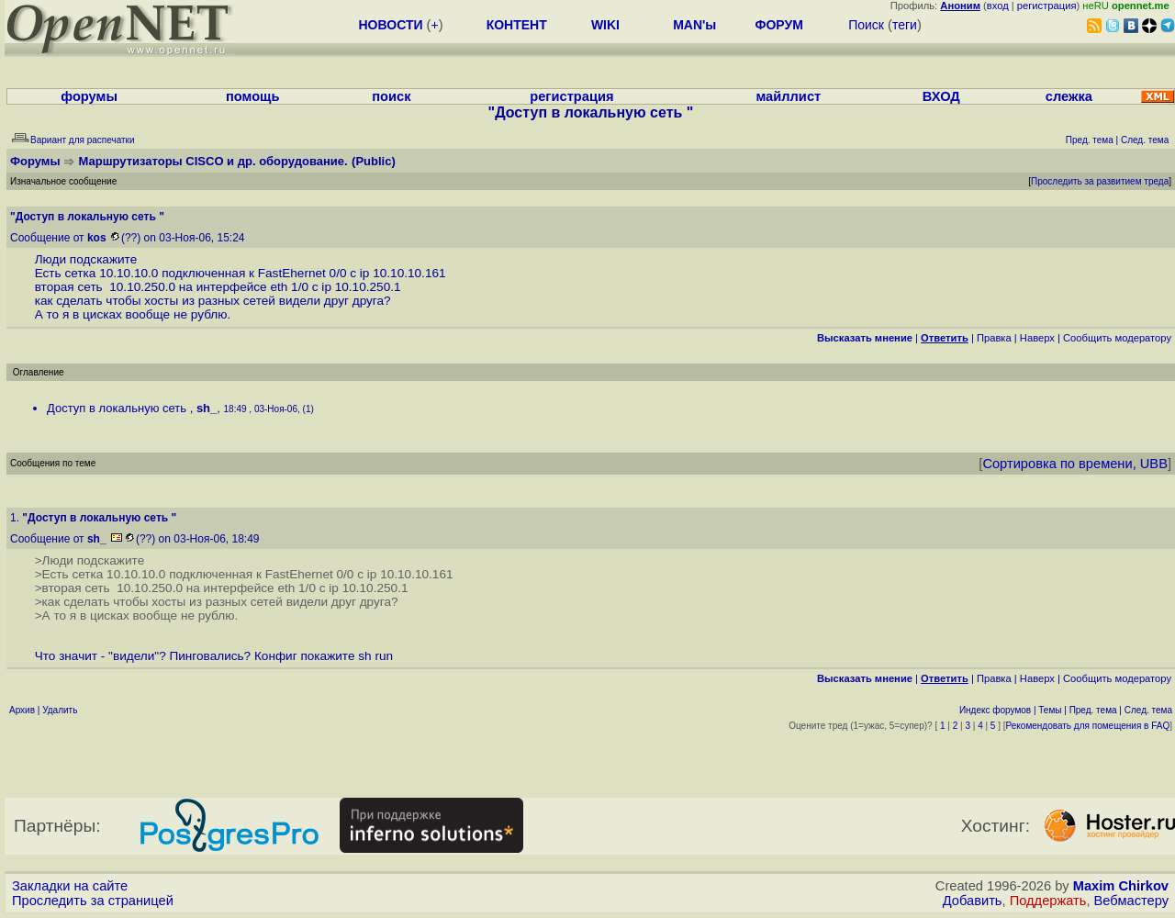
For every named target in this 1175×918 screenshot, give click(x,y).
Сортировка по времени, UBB (1075, 463)
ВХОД (941, 96)
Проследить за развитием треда (1100, 181)
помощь (253, 96)
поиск (391, 96)
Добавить (972, 900)
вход (998, 5)
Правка (994, 337)
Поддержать (1048, 900)
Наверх (1037, 337)
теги (904, 24)
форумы (89, 96)
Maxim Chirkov (1121, 886)
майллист (788, 96)
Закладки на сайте (70, 886)
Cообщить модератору (1117, 337)
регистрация (1047, 5)
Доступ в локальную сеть (118, 408)
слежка (1069, 96)
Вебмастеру (1131, 900)
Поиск (866, 24)
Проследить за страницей (92, 900)
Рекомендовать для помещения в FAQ (1088, 726)
